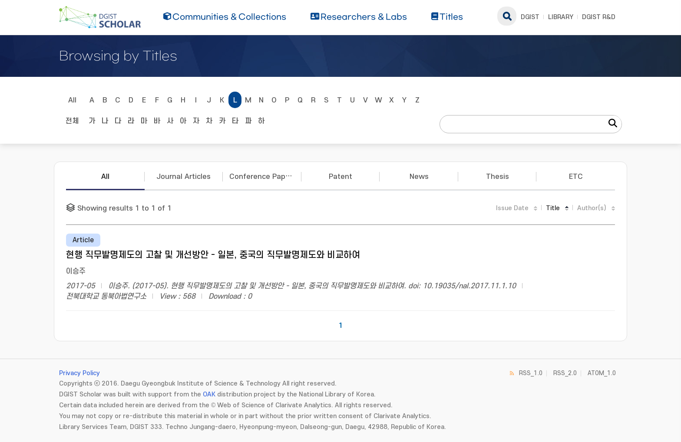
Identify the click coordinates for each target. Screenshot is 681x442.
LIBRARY (560, 17)
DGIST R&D (598, 17)
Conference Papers (262, 177)
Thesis (497, 177)
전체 (72, 121)
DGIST (530, 17)
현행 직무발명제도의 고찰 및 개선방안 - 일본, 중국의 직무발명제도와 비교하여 (213, 255)
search (506, 16)
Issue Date (512, 208)
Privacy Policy (79, 373)
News (419, 177)
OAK (209, 394)
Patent (340, 177)
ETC (576, 177)
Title (553, 208)
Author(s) (591, 208)
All (72, 100)
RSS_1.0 (530, 373)
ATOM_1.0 (602, 373)
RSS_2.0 (565, 373)
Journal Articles (183, 177)
